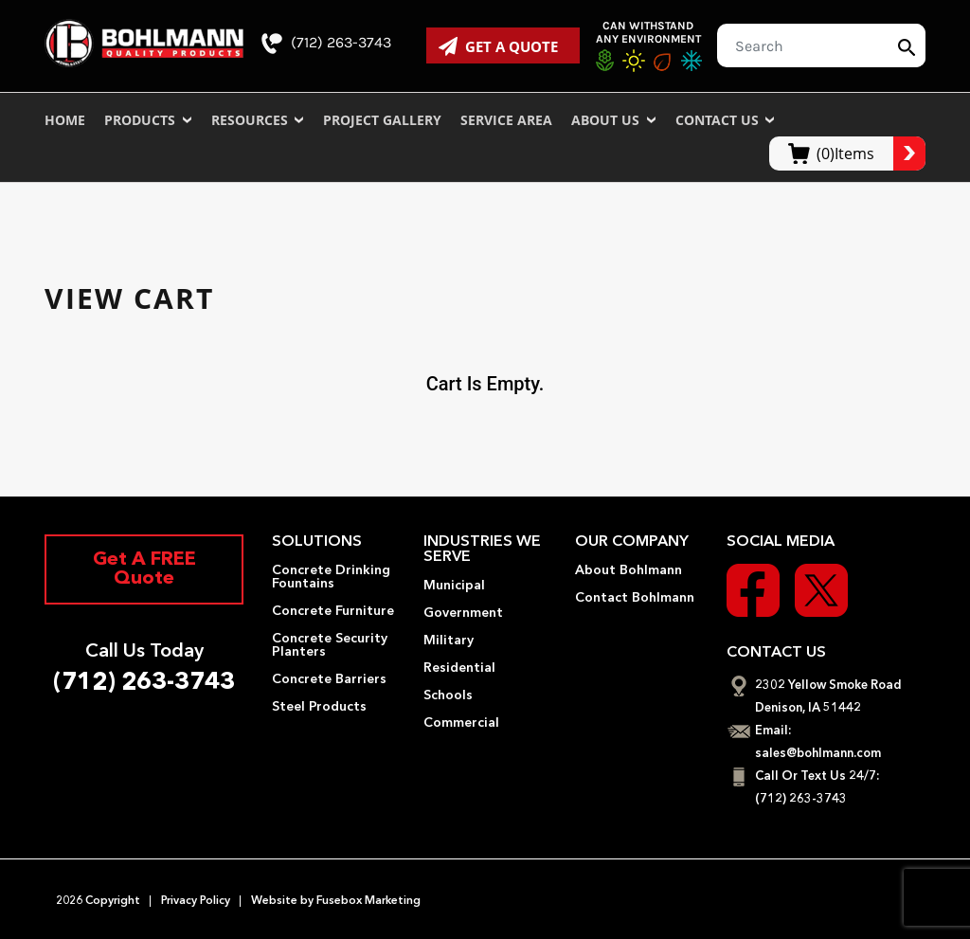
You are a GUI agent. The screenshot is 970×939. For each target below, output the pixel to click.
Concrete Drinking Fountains (331, 577)
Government (463, 613)
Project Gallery (382, 120)
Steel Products (319, 706)
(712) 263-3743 (326, 43)
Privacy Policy (195, 901)
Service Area (506, 120)
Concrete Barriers (329, 679)
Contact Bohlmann (634, 598)
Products (148, 120)
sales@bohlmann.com (818, 754)
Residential (459, 668)
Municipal (454, 585)
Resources (258, 120)
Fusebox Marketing (367, 901)
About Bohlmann (628, 570)
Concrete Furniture (333, 611)
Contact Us (725, 120)
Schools (448, 695)
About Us (613, 120)
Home (65, 120)
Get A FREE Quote (144, 569)
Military (448, 640)
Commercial (461, 723)
